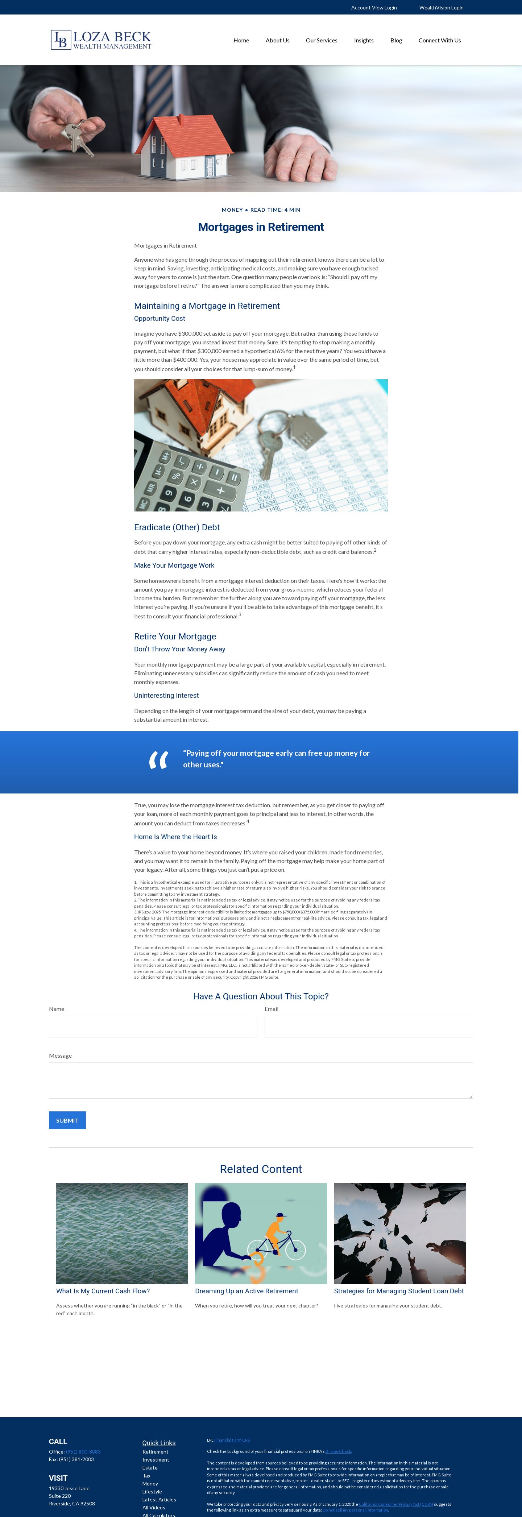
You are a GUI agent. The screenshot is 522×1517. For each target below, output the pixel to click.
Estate (150, 1467)
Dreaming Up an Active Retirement (246, 1291)
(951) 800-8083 (83, 1451)
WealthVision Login (441, 7)
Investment (155, 1459)
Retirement (155, 1451)
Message (60, 1055)
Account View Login (374, 7)
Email (271, 1008)
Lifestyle (152, 1491)
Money (150, 1483)
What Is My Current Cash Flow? (103, 1291)
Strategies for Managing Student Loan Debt (399, 1291)
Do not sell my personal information (355, 1510)
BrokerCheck (338, 1451)
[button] (241, 39)
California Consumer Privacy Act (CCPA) (396, 1504)
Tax (146, 1475)
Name (56, 1008)
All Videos (153, 1507)
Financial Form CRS (232, 1440)
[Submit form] (67, 1120)
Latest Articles (159, 1499)
